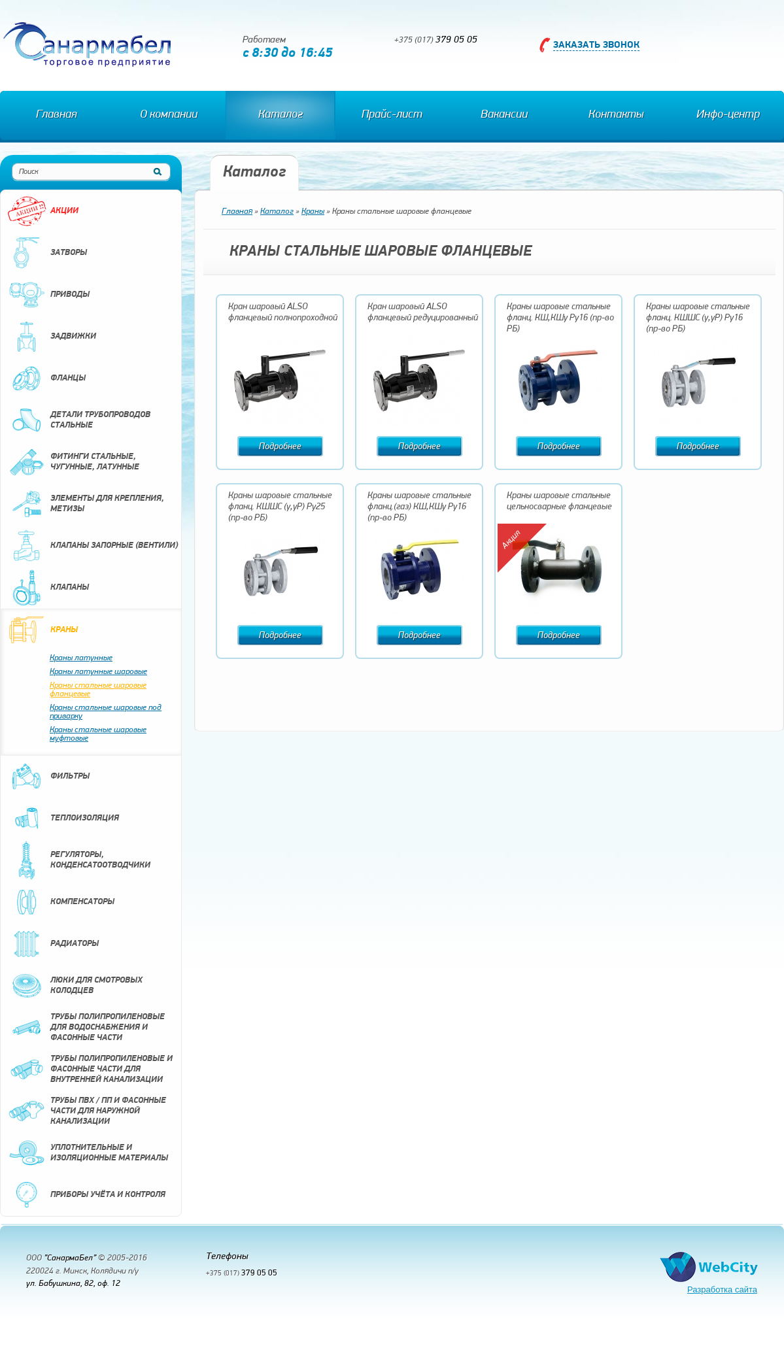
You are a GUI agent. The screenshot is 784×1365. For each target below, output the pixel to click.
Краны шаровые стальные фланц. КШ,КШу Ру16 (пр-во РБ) (560, 318)
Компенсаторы (60, 902)
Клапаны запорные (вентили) (92, 545)
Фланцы (46, 378)
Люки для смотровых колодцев (75, 985)
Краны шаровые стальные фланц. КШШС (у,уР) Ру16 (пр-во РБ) (698, 318)
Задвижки (51, 336)
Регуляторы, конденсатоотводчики (78, 860)
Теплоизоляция (63, 818)
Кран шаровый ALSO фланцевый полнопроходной (282, 312)
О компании (168, 115)
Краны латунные (81, 658)
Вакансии (504, 115)
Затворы (47, 253)
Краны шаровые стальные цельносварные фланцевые (559, 501)
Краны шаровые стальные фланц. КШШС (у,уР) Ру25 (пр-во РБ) (280, 507)
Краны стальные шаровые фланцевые (98, 689)
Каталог (280, 115)
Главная (56, 115)
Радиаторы (53, 944)
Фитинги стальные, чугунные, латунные (73, 462)
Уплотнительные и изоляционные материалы (87, 1153)
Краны (42, 630)
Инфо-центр (728, 115)
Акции (42, 211)
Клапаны (48, 587)
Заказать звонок (596, 45)
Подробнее (280, 447)
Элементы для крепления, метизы (85, 504)
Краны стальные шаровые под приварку (106, 711)
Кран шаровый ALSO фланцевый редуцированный (422, 312)
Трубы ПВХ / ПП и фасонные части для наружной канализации (86, 1111)
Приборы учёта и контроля (86, 1195)
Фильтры (48, 776)
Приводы (48, 294)
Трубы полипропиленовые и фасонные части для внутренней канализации (90, 1069)
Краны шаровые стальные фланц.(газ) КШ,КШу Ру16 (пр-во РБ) (419, 507)
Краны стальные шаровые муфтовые (98, 734)
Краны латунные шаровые (98, 671)
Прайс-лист (392, 115)
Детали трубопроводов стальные (78, 420)
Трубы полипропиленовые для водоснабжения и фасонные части (86, 1027)
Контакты (615, 115)
